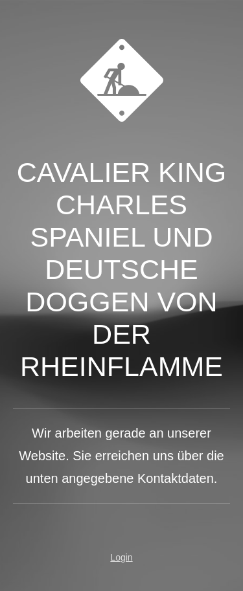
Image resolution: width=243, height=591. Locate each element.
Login (121, 557)
